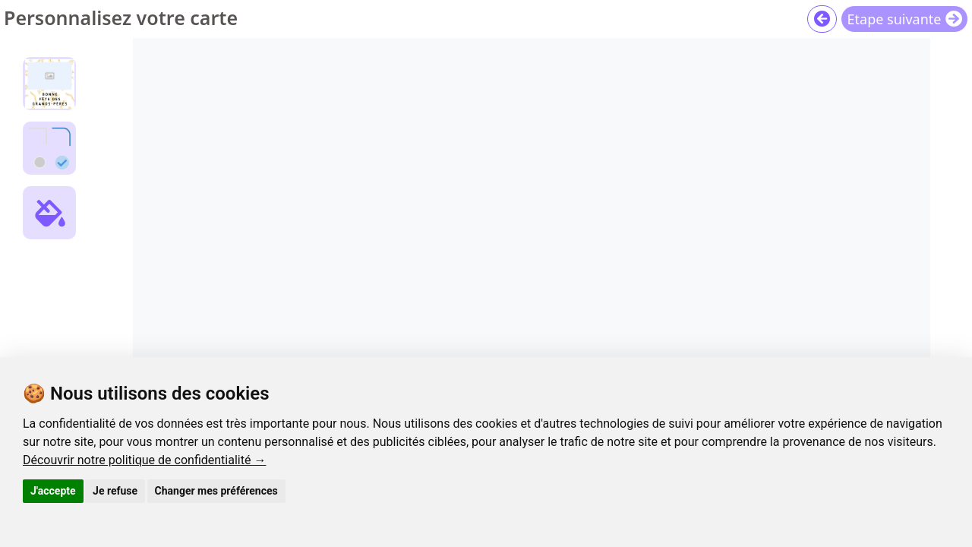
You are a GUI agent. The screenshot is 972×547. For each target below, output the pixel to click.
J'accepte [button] (53, 491)
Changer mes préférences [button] (216, 491)
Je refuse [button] (115, 491)
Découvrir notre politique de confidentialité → (144, 460)
